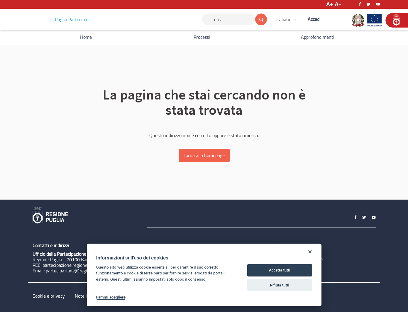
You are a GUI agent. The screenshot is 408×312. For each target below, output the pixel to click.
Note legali (85, 295)
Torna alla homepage (204, 155)
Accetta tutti (279, 270)
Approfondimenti (317, 37)
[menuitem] (287, 19)
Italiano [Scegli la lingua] (283, 19)
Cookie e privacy (49, 295)
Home (86, 37)
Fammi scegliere (111, 297)
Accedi (314, 19)
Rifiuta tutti (279, 285)
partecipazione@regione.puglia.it (78, 270)
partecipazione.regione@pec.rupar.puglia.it (85, 265)
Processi (202, 37)
